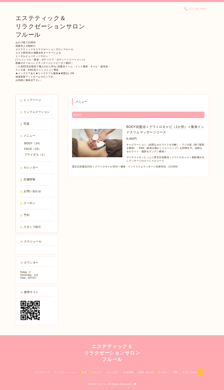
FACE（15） (32, 148)
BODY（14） (33, 143)
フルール (102, 384)
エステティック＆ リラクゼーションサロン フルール (50, 26)
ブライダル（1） (35, 154)
